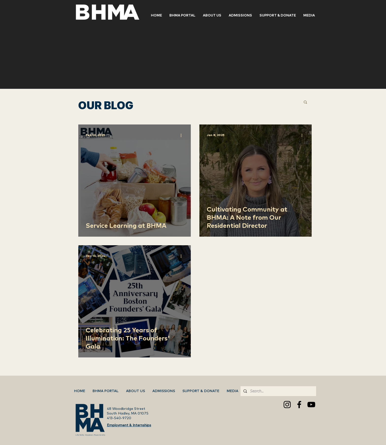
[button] (278, 15)
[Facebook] (299, 404)
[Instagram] (287, 404)
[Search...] (278, 391)
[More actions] (183, 135)
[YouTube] (311, 404)
